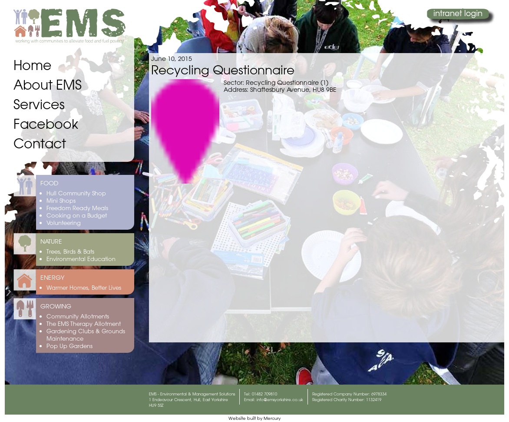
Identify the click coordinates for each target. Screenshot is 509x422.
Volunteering (63, 222)
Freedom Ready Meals (77, 207)
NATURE (51, 241)
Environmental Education (81, 258)
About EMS (47, 85)
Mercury (272, 418)
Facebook (45, 124)
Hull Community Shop (76, 193)
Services (39, 104)
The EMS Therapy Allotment (83, 323)
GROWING (55, 306)
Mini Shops (61, 200)
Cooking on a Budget (76, 215)
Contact (39, 143)
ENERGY (52, 277)
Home (32, 65)
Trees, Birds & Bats (70, 251)
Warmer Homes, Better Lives (83, 287)
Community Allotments (77, 316)
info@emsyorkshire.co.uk (280, 399)
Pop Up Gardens (69, 345)
